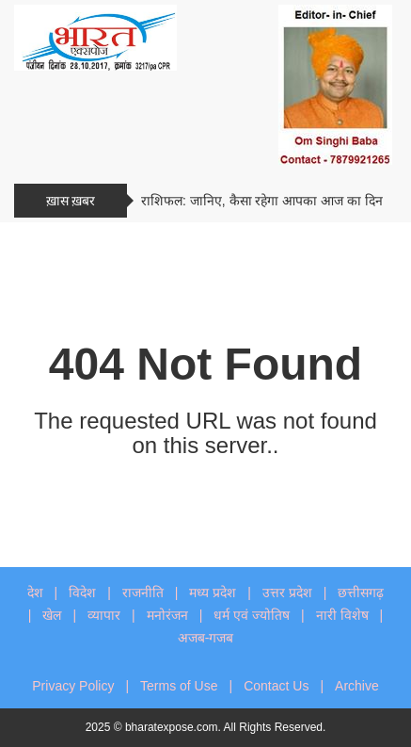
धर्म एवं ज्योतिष (251, 615)
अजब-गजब (206, 637)
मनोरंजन (167, 615)
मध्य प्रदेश (212, 592)
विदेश (82, 592)
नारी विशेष (342, 615)
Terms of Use (178, 685)
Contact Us (276, 685)
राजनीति (143, 592)
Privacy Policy (73, 685)
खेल (51, 615)
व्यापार (103, 615)
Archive (357, 685)
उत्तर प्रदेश (287, 592)
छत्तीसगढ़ (361, 592)
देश (35, 592)
